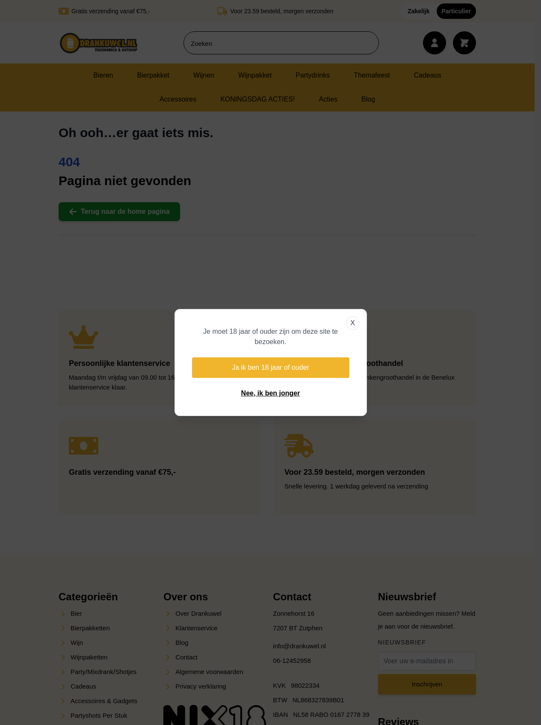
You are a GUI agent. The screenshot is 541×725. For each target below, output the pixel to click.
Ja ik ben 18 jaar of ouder (270, 367)
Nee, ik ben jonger (270, 393)
